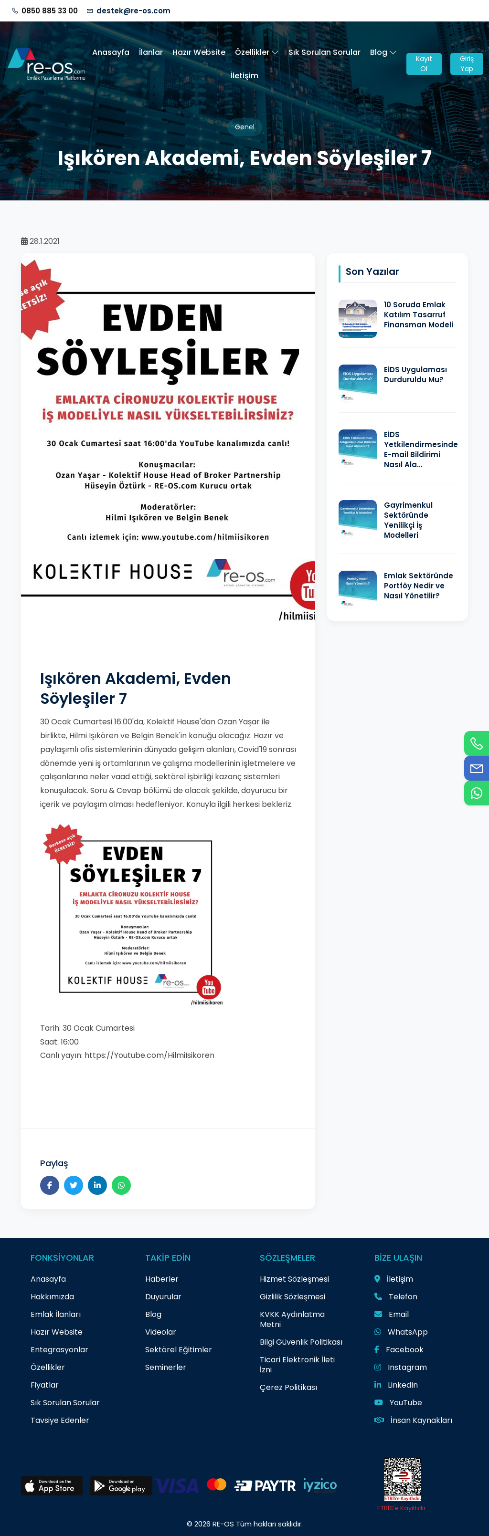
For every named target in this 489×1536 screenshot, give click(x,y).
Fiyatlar (45, 1384)
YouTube (398, 1402)
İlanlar (151, 52)
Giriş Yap (467, 63)
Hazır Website (198, 52)
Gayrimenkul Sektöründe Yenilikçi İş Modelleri (408, 520)
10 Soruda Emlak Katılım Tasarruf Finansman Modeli (418, 315)
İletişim (244, 75)
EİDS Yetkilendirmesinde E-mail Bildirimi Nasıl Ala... (421, 449)
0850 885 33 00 (49, 11)
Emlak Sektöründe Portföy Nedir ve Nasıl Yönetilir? (418, 586)
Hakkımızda (52, 1296)
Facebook (399, 1349)
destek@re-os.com (133, 11)
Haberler (162, 1279)
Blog (383, 52)
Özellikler (257, 52)
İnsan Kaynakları (413, 1420)
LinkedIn (396, 1384)
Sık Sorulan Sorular (324, 52)
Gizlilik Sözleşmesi (292, 1296)
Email (391, 1314)
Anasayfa (110, 52)
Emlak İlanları (56, 1314)
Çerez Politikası (288, 1387)
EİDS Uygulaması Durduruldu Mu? (415, 375)
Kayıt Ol (424, 63)
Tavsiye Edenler (60, 1420)
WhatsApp (401, 1332)
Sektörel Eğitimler (178, 1349)
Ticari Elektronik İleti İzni (297, 1364)
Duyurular (163, 1296)
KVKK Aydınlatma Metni (292, 1319)
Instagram (400, 1367)
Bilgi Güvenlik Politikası (301, 1342)
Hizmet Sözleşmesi (294, 1279)
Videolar (160, 1332)
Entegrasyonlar (59, 1349)
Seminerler (165, 1367)
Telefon (395, 1296)
